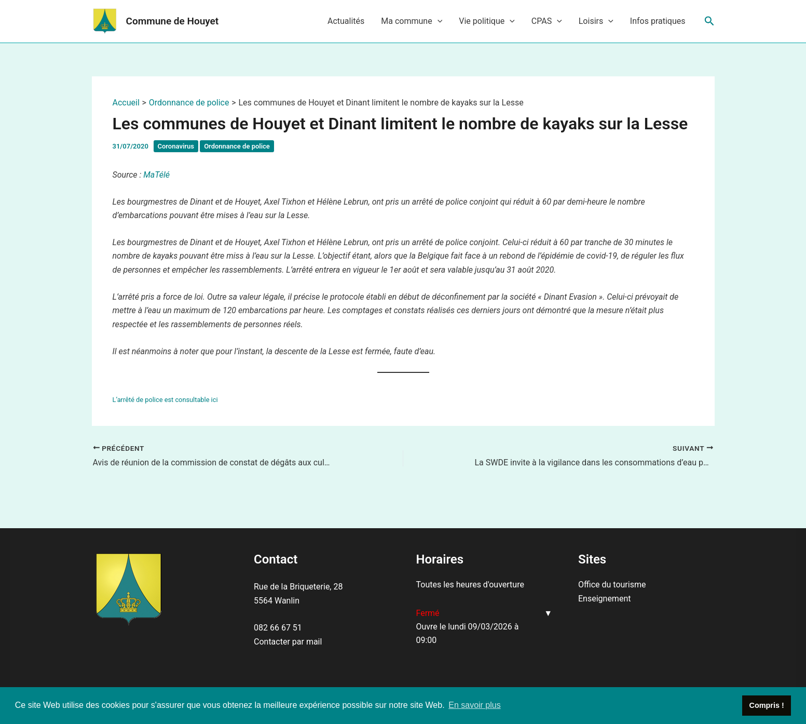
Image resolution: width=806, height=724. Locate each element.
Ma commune (411, 21)
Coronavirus (176, 146)
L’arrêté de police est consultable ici (165, 400)
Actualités (345, 21)
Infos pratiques (658, 21)
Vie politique (487, 21)
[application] (437, 21)
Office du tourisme (612, 584)
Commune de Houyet (172, 21)
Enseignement (604, 599)
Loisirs (596, 21)
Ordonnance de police (237, 146)
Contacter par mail (288, 642)
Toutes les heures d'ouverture (470, 584)
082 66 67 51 (278, 628)
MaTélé (156, 175)
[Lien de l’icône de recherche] (709, 21)
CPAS (546, 21)
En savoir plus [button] (474, 705)
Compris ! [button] (766, 705)
